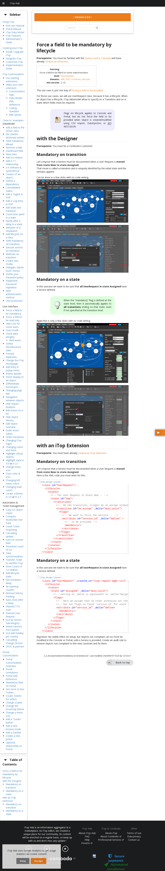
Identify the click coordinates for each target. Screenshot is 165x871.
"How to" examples (13, 120)
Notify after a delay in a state (14, 222)
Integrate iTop (13, 58)
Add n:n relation (14, 157)
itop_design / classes (51, 481)
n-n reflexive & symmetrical (14, 169)
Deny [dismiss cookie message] (23, 860)
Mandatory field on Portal (14, 684)
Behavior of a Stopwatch (13, 229)
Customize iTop (14, 61)
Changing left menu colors (13, 482)
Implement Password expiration (12, 284)
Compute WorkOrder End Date (14, 520)
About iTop (111, 833)
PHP (68, 79)
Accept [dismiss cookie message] (38, 860)
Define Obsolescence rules (13, 347)
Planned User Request (13, 615)
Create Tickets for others (13, 697)
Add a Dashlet (13, 732)
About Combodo (111, 836)
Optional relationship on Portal (14, 746)
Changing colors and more (14, 448)
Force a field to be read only (14, 318)
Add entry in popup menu (13, 368)
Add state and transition (13, 209)
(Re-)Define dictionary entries (15, 136)
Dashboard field (14, 150)
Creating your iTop (13, 48)
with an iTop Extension (9, 799)
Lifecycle (86, 79)
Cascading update (11, 534)
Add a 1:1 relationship (12, 162)
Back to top (118, 663)
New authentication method (13, 294)
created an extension (56, 61)
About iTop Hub (87, 833)
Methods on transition (12, 255)
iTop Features (13, 35)
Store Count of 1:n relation (14, 568)
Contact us (134, 839)
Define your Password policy (14, 275)
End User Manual (15, 25)
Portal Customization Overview (14, 663)
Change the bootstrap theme (15, 707)
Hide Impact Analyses (12, 405)
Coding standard (14, 109)
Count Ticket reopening (13, 528)
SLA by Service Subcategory (14, 621)
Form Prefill (12, 330)
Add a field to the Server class (15, 129)
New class (11, 154)
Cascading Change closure (14, 641)
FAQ (87, 836)
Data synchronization (14, 554)
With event (15, 340)
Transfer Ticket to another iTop (14, 561)
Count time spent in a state (15, 216)
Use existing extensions (12, 79)
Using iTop (8, 21)
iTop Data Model (15, 32)
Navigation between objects (15, 398)
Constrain (76, 79)
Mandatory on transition (13, 786)
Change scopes (14, 702)
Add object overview (12, 425)
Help (87, 839)
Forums (86, 843)
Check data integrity (12, 335)
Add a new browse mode (13, 727)
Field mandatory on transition (14, 242)
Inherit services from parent (14, 628)
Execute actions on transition (14, 249)
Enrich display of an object (14, 378)
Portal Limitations (12, 671)
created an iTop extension (92, 453)
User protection (14, 300)
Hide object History (12, 418)
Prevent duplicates (11, 355)
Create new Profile (12, 262)
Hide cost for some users (13, 325)
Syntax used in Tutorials (98, 58)
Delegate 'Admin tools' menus (15, 269)
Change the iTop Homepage (15, 362)
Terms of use (134, 833)
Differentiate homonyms (12, 385)
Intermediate (67, 76)
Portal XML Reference (12, 677)
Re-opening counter (12, 588)
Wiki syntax (15, 114)
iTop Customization (13, 74)
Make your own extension (14, 86)
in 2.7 (15, 463)
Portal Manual (13, 29)
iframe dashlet (13, 373)
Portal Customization (10, 654)
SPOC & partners (15, 646)
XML (63, 79)
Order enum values (12, 432)
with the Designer (12, 780)
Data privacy (134, 836)
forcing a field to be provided (87, 90)
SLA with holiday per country (15, 635)
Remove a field (14, 147)
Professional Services (111, 839)
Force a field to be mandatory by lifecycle (12, 774)
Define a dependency (12, 182)
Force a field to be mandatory (14, 312)
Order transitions (15, 437)
